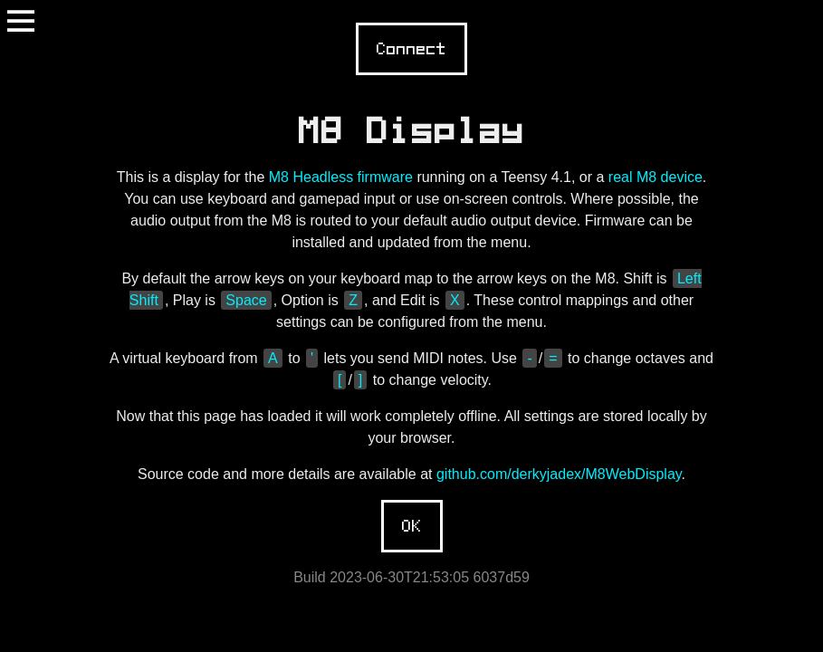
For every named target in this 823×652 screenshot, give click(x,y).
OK (412, 526)
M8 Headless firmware (341, 177)
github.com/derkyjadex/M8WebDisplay (559, 474)
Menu (21, 21)
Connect (411, 48)
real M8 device (655, 177)
